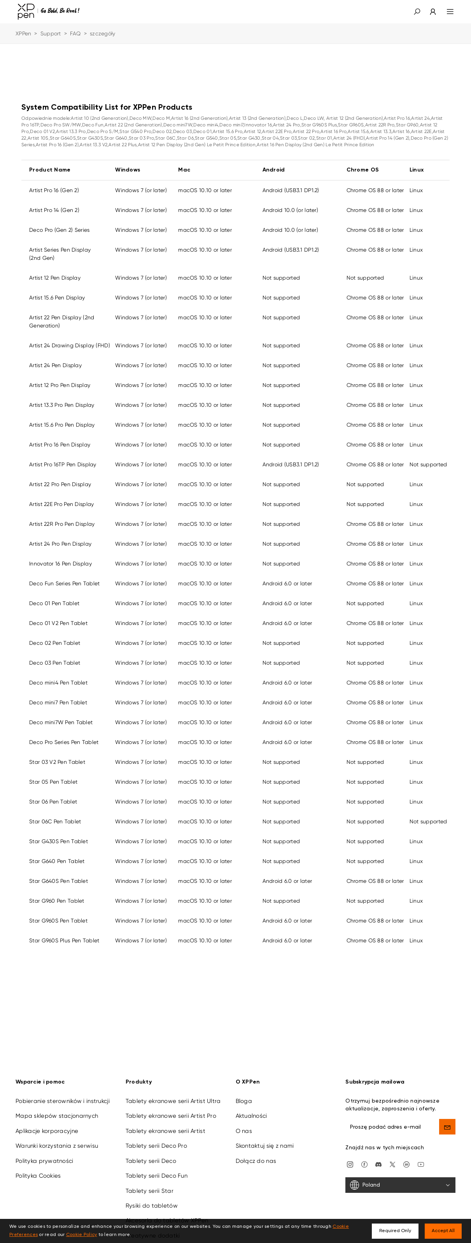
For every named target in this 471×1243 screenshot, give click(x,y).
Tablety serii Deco (151, 1160)
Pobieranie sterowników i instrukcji (63, 1101)
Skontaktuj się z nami (265, 1145)
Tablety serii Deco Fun (156, 1175)
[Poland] (400, 1185)
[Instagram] (350, 1164)
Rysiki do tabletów (152, 1205)
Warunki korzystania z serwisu (57, 1145)
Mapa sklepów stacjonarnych (57, 1115)
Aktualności (251, 1115)
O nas (244, 1130)
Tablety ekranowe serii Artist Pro (171, 1115)
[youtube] (420, 1164)
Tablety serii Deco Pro (156, 1145)
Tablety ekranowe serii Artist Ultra (173, 1101)
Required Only (395, 1231)
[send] (447, 1126)
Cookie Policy (81, 1234)
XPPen (23, 33)
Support (50, 33)
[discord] (378, 1164)
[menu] (445, 11)
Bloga (244, 1101)
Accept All (443, 1231)
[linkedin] (406, 1164)
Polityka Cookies (38, 1175)
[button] (417, 11)
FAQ (75, 33)
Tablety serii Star (149, 1190)
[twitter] (392, 1164)
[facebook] (364, 1164)
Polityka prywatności (45, 1160)
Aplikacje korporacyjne (47, 1130)
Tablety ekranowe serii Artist (165, 1130)
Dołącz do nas (256, 1160)
